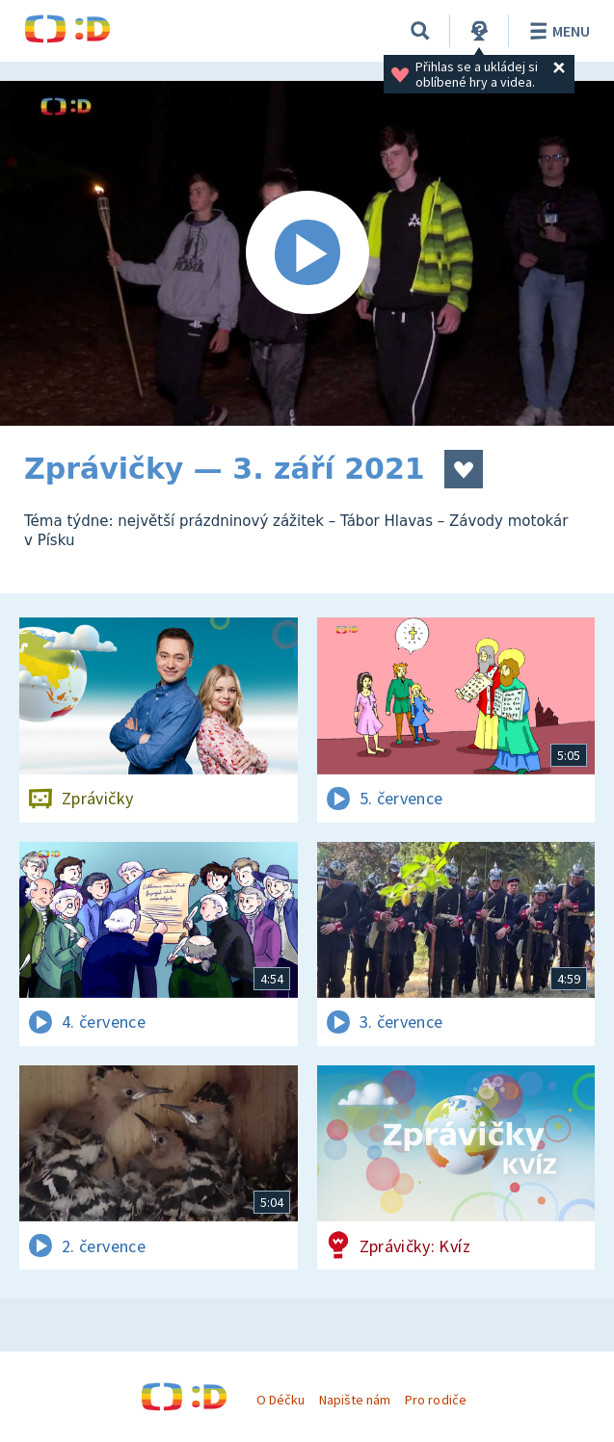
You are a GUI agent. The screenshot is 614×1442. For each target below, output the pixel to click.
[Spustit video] (307, 253)
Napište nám (354, 1399)
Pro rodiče (435, 1399)
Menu (556, 30)
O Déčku (280, 1399)
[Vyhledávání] (420, 31)
